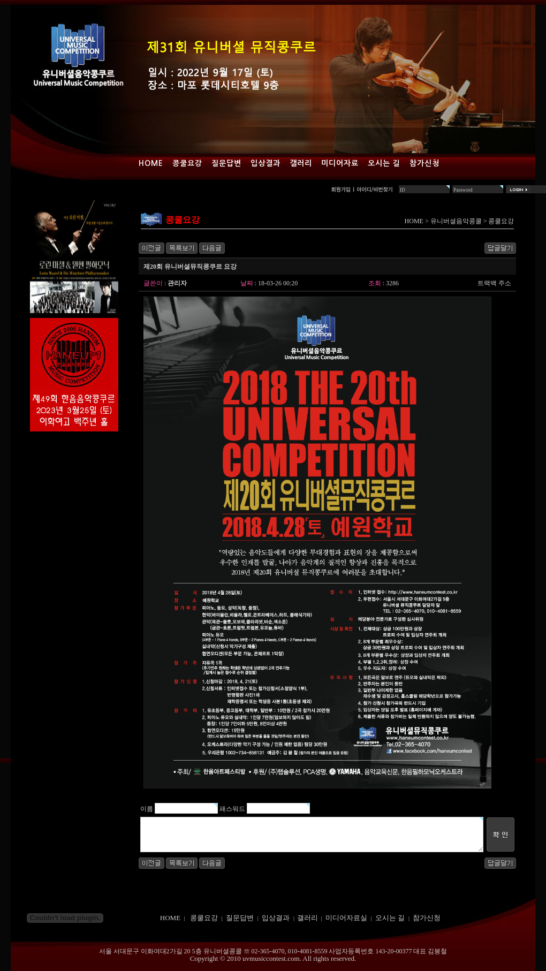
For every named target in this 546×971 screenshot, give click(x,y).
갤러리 (301, 163)
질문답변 (226, 163)
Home (151, 163)
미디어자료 (340, 163)
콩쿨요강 (187, 163)
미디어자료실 (346, 918)
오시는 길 (384, 163)
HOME (414, 221)
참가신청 (424, 163)
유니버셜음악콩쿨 (456, 221)
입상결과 (265, 163)
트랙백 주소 (494, 283)
